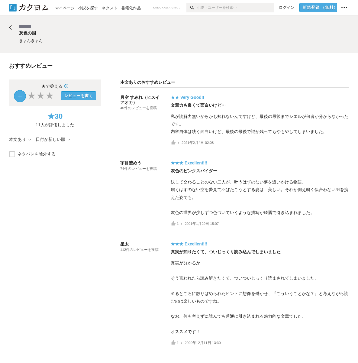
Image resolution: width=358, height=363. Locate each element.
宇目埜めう (130, 162)
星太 (124, 243)
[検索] (191, 7)
